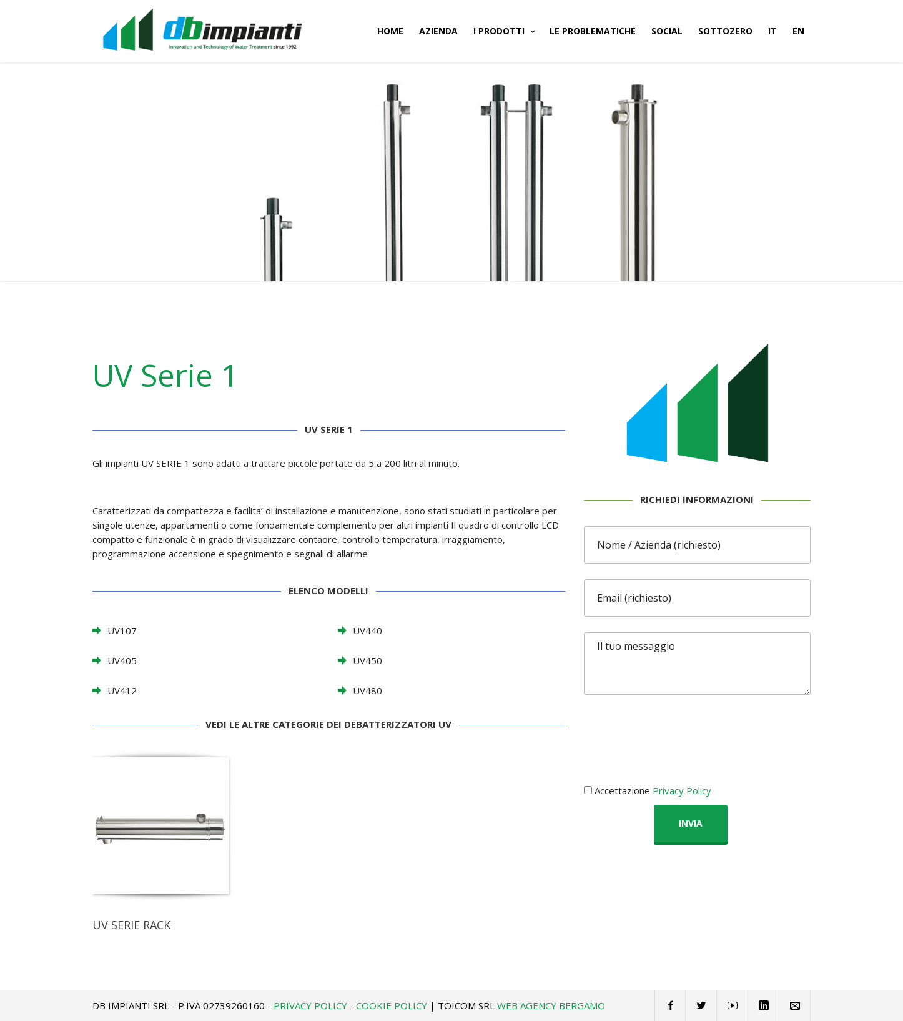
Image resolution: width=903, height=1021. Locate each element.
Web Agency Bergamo (551, 1005)
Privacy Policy (682, 790)
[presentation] (679, 734)
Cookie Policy (391, 1005)
